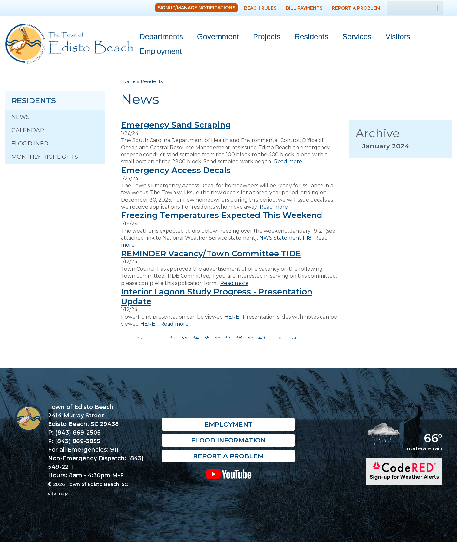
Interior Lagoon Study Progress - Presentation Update (216, 296)
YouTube (228, 474)
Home (128, 81)
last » (293, 338)
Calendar (27, 130)
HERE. (148, 324)
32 (172, 338)
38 (238, 338)
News (20, 116)
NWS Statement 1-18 (285, 238)
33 (184, 338)
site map (58, 493)
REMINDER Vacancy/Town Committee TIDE (211, 253)
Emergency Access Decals (176, 170)
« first (141, 338)
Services (354, 37)
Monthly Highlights (44, 156)
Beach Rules (260, 8)
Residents (309, 37)
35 (207, 338)
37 (227, 338)
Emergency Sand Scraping (176, 125)
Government (215, 37)
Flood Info (29, 143)
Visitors (394, 37)
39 (250, 338)
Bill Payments (304, 8)
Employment (161, 51)
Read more (288, 161)
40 (261, 338)
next (280, 338)
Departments (158, 37)
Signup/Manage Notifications (196, 7)
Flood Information (228, 440)
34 (195, 338)
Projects (267, 36)
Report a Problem (356, 8)
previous (154, 338)
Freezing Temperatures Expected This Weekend (221, 215)
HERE (232, 317)
